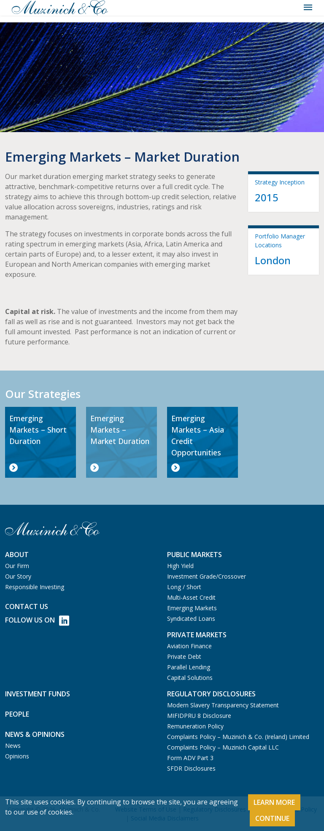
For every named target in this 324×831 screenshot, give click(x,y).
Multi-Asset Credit (191, 597)
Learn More (274, 802)
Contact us (26, 606)
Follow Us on (37, 620)
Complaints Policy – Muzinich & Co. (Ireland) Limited (238, 737)
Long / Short (184, 587)
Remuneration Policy (195, 726)
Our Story (18, 576)
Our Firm (17, 566)
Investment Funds (37, 693)
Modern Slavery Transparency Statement (223, 705)
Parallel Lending (188, 667)
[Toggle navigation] (308, 7)
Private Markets (197, 634)
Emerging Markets (192, 608)
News (13, 746)
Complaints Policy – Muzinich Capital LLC (223, 747)
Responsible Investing (34, 587)
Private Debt (184, 656)
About (17, 554)
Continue (272, 818)
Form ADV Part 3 (190, 758)
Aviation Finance (189, 646)
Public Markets (194, 554)
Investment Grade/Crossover (206, 576)
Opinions (17, 756)
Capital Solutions (190, 678)
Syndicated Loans (191, 618)
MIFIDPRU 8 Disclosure (199, 716)
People (17, 714)
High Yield (180, 566)
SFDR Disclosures (191, 768)
